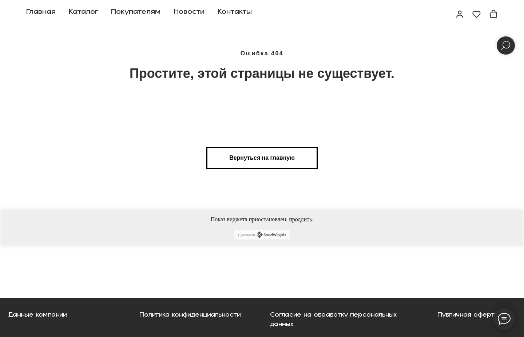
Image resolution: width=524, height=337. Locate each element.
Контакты (235, 14)
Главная (41, 14)
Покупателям (135, 14)
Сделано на (262, 234)
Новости (189, 14)
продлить (300, 219)
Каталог (83, 14)
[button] (460, 14)
